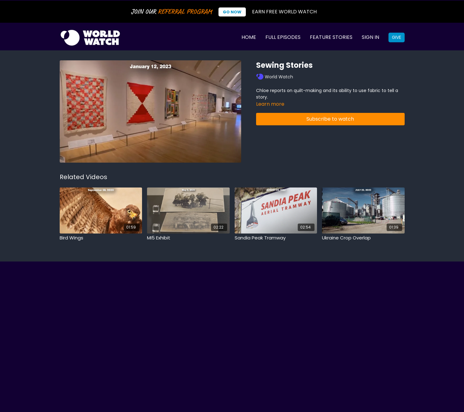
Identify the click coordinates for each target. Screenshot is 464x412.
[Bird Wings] (101, 238)
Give (396, 37)
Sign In (370, 37)
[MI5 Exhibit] (188, 238)
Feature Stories (331, 37)
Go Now (232, 12)
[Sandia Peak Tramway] (276, 238)
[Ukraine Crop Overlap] (363, 238)
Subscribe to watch (330, 119)
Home (248, 37)
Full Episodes (283, 37)
